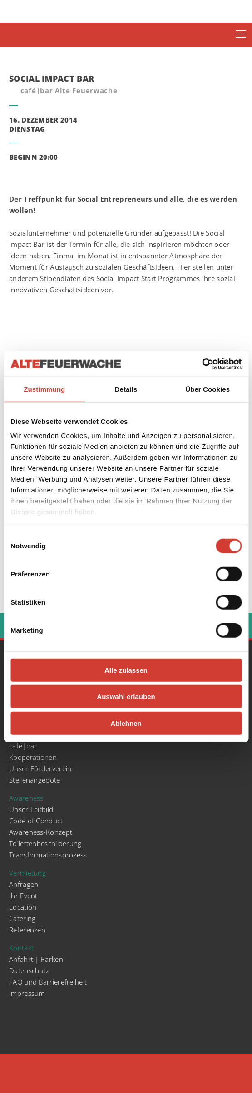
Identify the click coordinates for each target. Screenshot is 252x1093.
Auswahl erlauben (126, 696)
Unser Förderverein (40, 768)
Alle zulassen (126, 670)
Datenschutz (29, 970)
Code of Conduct (36, 820)
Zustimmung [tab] (44, 389)
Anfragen (23, 884)
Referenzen (27, 929)
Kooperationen (33, 757)
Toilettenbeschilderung (45, 843)
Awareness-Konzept (40, 832)
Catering (22, 918)
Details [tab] (126, 389)
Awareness (26, 798)
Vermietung (27, 872)
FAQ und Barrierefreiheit (48, 981)
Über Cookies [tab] (207, 389)
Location (22, 906)
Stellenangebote (34, 779)
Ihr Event (23, 895)
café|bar (23, 745)
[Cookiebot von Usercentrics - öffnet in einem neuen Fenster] (202, 364)
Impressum (27, 993)
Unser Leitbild (31, 809)
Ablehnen (125, 723)
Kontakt (21, 947)
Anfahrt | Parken (36, 959)
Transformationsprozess (48, 854)
